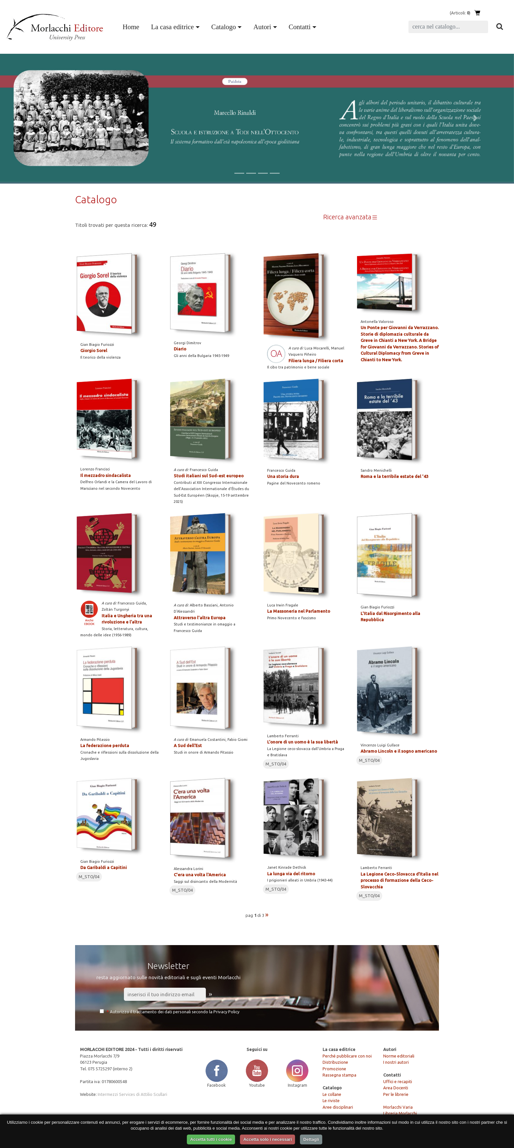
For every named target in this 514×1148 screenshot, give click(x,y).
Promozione (334, 1068)
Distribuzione (335, 1062)
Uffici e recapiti (397, 1081)
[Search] (448, 27)
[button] (38, 118)
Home (132, 25)
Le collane (332, 1094)
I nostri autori (396, 1062)
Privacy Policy (226, 1011)
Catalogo (223, 26)
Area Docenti (395, 1087)
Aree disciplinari (338, 1107)
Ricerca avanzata (350, 217)
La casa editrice (172, 26)
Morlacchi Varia (398, 1107)
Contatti (300, 26)
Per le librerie (395, 1094)
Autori (262, 26)
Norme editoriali (398, 1056)
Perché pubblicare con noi (347, 1056)
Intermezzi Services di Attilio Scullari (132, 1094)
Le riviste (331, 1100)
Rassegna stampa (339, 1075)
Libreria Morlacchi (400, 1113)
